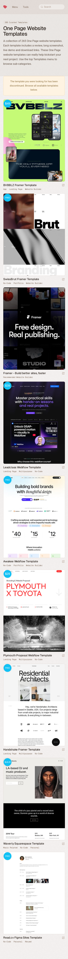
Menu (15, 7)
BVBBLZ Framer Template (20, 185)
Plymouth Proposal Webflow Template (27, 655)
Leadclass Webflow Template (22, 467)
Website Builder (33, 189)
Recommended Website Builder (18, 377)
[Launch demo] (63, 185)
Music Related (10, 848)
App (5, 189)
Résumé (28, 942)
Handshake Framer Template (21, 749)
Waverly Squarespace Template (23, 843)
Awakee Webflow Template (20, 561)
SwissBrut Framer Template (21, 279)
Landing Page (15, 189)
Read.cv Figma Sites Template (22, 937)
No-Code (7, 283)
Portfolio (18, 283)
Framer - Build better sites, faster (24, 373)
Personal (34, 848)
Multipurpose (25, 471)
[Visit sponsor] (63, 373)
